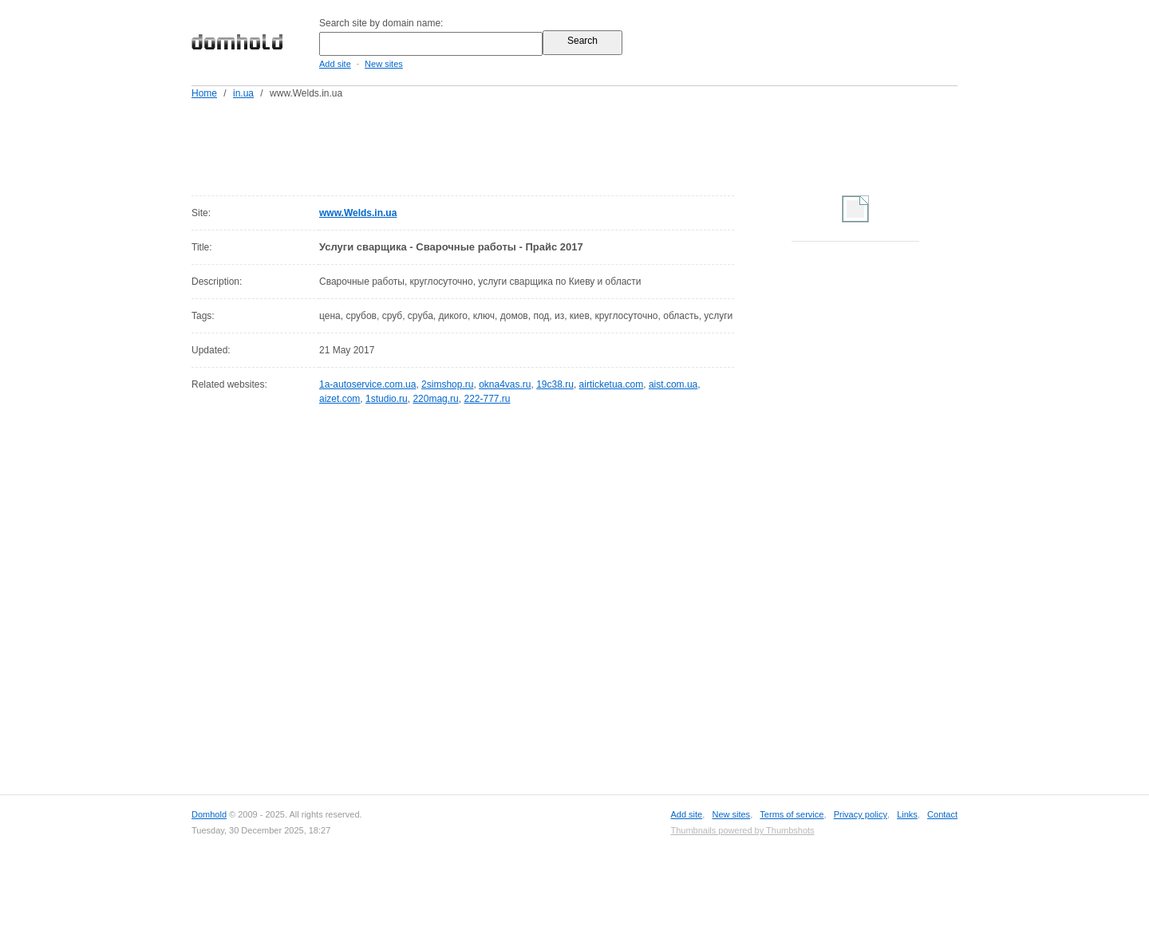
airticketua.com (611, 384)
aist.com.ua (673, 384)
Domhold (209, 814)
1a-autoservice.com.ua (367, 384)
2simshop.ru (447, 384)
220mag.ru (435, 398)
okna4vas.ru (505, 384)
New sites (384, 64)
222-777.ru (487, 398)
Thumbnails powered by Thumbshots (742, 830)
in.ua (243, 93)
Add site (335, 64)
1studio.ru (386, 398)
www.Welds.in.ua (358, 213)
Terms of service (791, 814)
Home (204, 93)
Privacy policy (860, 814)
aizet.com (339, 398)
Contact (942, 814)
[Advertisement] (604, 144)
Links (907, 814)
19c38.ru (555, 384)
